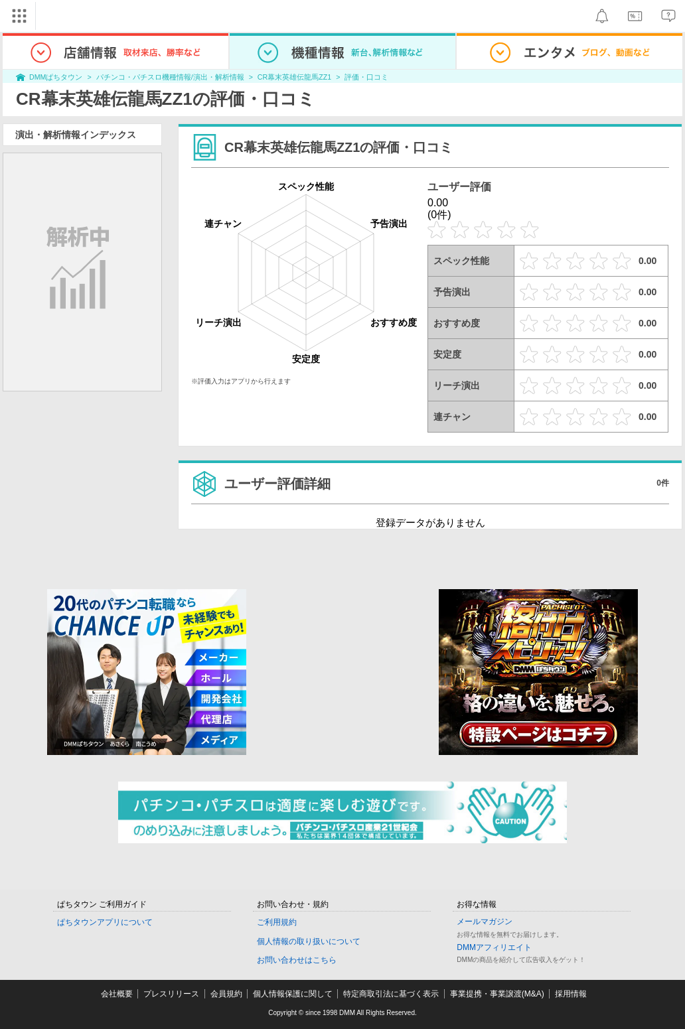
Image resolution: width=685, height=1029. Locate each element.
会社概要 (117, 993)
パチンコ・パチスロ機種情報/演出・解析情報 (170, 77)
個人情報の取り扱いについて (308, 941)
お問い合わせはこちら (297, 960)
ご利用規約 (277, 922)
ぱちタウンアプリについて (105, 922)
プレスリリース (171, 993)
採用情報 (571, 993)
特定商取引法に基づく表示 (391, 993)
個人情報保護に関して (293, 993)
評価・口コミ (366, 77)
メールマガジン (484, 921)
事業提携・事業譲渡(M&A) (497, 993)
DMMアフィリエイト (494, 947)
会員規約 (226, 993)
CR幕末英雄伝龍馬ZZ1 (294, 77)
